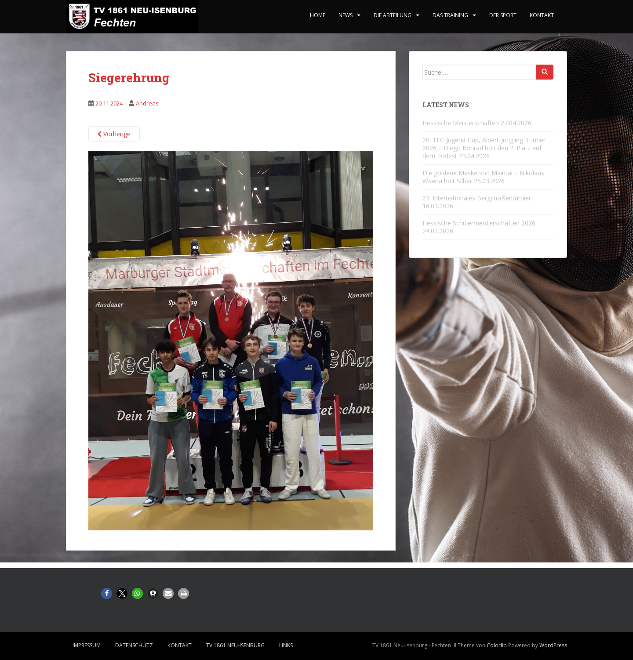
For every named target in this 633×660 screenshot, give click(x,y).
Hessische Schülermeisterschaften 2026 (478, 223)
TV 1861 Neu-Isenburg (235, 645)
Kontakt (542, 15)
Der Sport (503, 15)
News (345, 15)
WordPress (553, 645)
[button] (106, 593)
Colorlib (497, 645)
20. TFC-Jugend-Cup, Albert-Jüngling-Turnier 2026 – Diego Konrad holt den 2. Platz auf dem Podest (484, 148)
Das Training (450, 15)
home (317, 15)
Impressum (87, 645)
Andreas (147, 103)
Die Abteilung (392, 15)
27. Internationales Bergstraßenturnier (476, 198)
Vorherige (114, 134)
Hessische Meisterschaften (460, 123)
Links (286, 645)
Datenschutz (134, 645)
